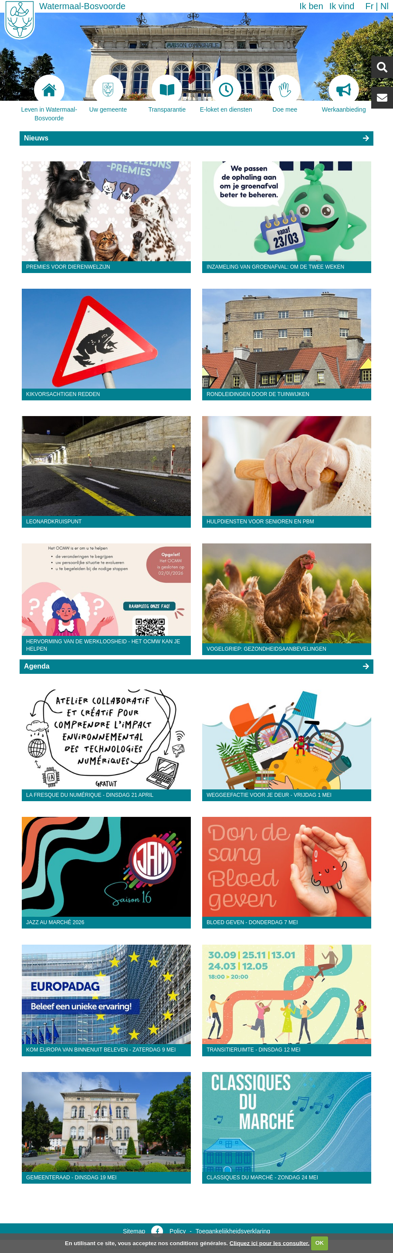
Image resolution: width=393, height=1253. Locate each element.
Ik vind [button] (342, 6)
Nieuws (36, 138)
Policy (177, 1231)
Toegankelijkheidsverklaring (233, 1231)
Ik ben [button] (311, 6)
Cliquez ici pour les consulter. (270, 1242)
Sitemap (134, 1231)
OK (319, 1242)
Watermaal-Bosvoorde (82, 6)
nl (384, 6)
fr (369, 6)
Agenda (37, 666)
